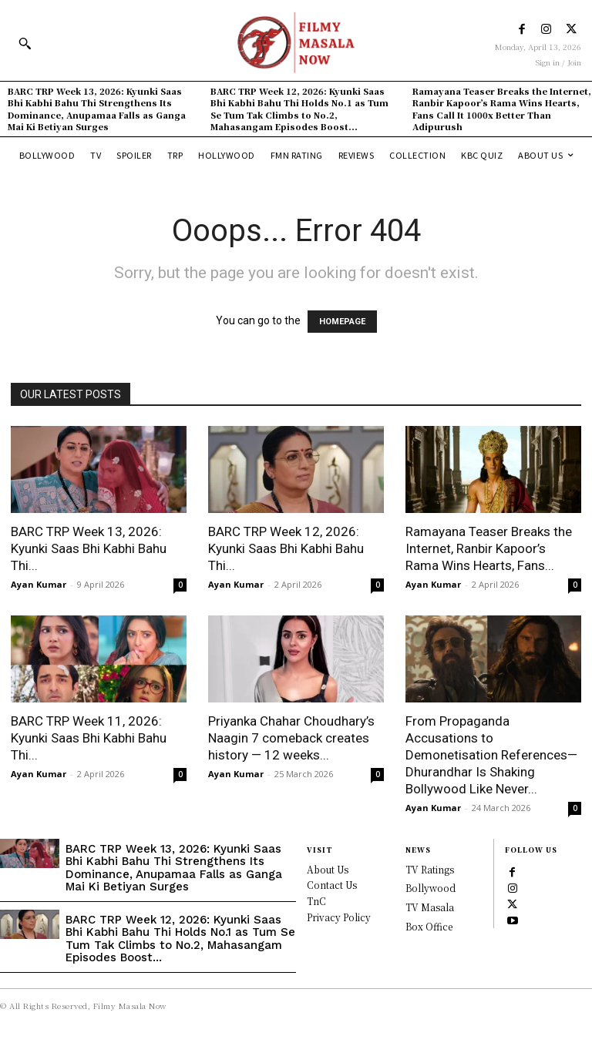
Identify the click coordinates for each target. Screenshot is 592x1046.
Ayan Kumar (38, 584)
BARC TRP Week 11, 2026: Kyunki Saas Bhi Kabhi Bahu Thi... (88, 738)
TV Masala (429, 907)
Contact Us (332, 884)
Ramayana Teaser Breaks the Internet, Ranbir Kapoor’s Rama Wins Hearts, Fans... (488, 548)
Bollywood (430, 887)
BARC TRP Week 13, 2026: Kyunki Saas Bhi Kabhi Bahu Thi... (88, 548)
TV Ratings (429, 869)
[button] (25, 43)
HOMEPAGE (342, 322)
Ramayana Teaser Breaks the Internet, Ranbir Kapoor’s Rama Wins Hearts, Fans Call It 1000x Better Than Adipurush (501, 108)
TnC (316, 900)
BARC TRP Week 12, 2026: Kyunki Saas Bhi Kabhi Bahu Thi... (286, 548)
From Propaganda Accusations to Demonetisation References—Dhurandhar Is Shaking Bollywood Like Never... (491, 754)
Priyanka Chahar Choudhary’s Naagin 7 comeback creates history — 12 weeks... (291, 738)
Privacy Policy (339, 917)
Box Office (428, 926)
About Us (327, 869)
